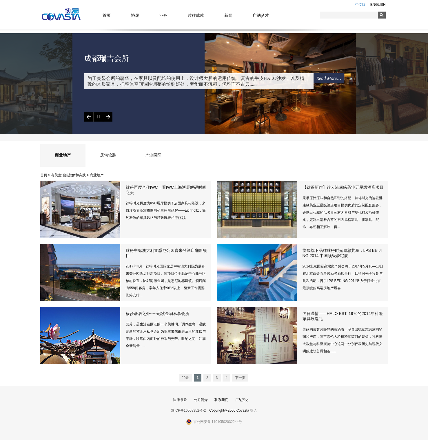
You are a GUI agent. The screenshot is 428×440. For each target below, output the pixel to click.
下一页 (240, 378)
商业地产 (63, 155)
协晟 (135, 15)
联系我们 (221, 400)
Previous (88, 117)
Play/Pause (98, 117)
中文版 (360, 5)
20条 (185, 378)
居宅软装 (108, 155)
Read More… (328, 78)
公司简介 (201, 400)
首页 (107, 15)
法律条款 (180, 400)
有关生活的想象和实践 (68, 175)
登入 (253, 410)
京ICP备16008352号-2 (188, 410)
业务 (163, 15)
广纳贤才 (261, 15)
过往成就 (196, 15)
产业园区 (153, 155)
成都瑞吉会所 (106, 58)
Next (107, 117)
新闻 (228, 15)
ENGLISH (378, 5)
